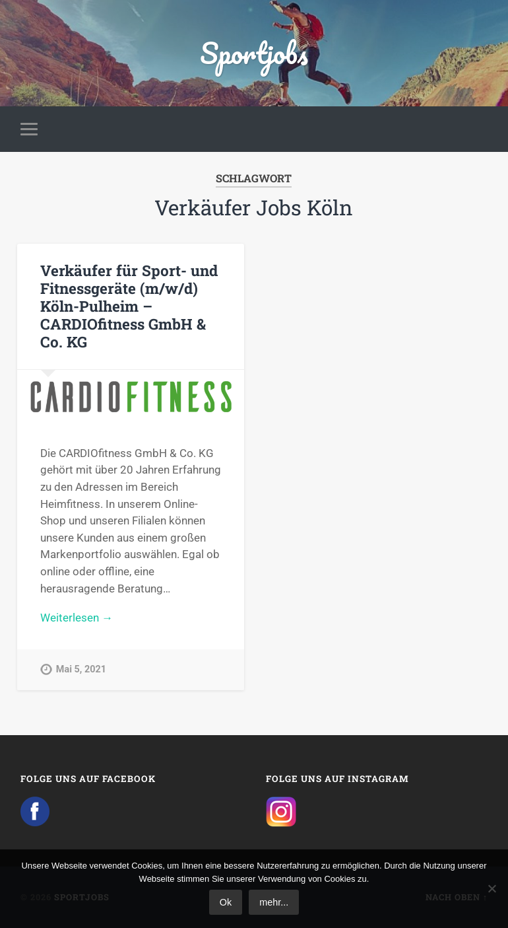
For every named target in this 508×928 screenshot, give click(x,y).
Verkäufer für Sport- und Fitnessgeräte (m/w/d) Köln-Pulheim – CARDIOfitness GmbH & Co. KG (129, 305)
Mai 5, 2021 (81, 669)
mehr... (273, 902)
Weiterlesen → (76, 617)
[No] (491, 888)
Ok (226, 902)
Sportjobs (253, 52)
